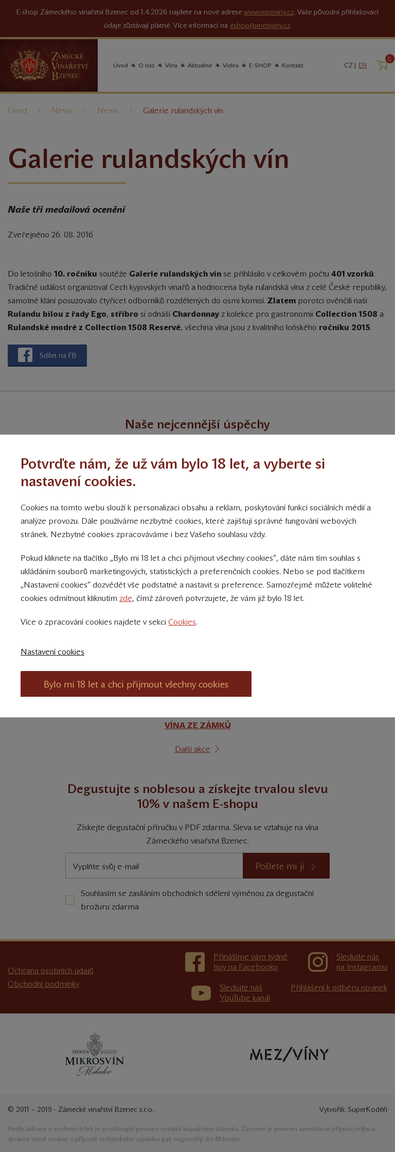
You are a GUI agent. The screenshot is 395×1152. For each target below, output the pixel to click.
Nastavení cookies (52, 652)
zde (125, 598)
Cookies (182, 622)
